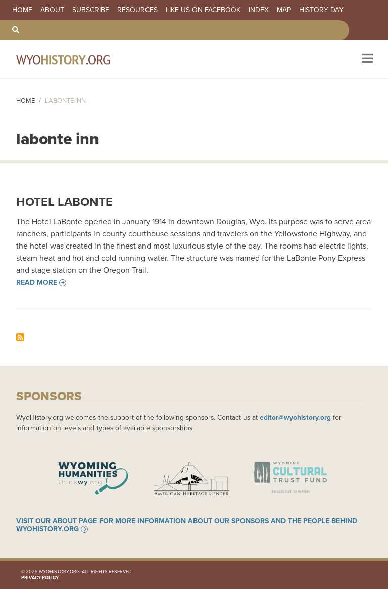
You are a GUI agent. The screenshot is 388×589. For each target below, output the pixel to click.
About (52, 10)
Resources (137, 10)
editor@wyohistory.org (295, 417)
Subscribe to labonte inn (20, 337)
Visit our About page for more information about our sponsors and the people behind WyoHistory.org (186, 525)
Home (22, 10)
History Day (321, 10)
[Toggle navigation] (366, 59)
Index (259, 10)
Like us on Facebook (203, 10)
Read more (36, 283)
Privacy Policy (40, 577)
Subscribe (90, 10)
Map (284, 10)
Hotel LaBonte (64, 201)
